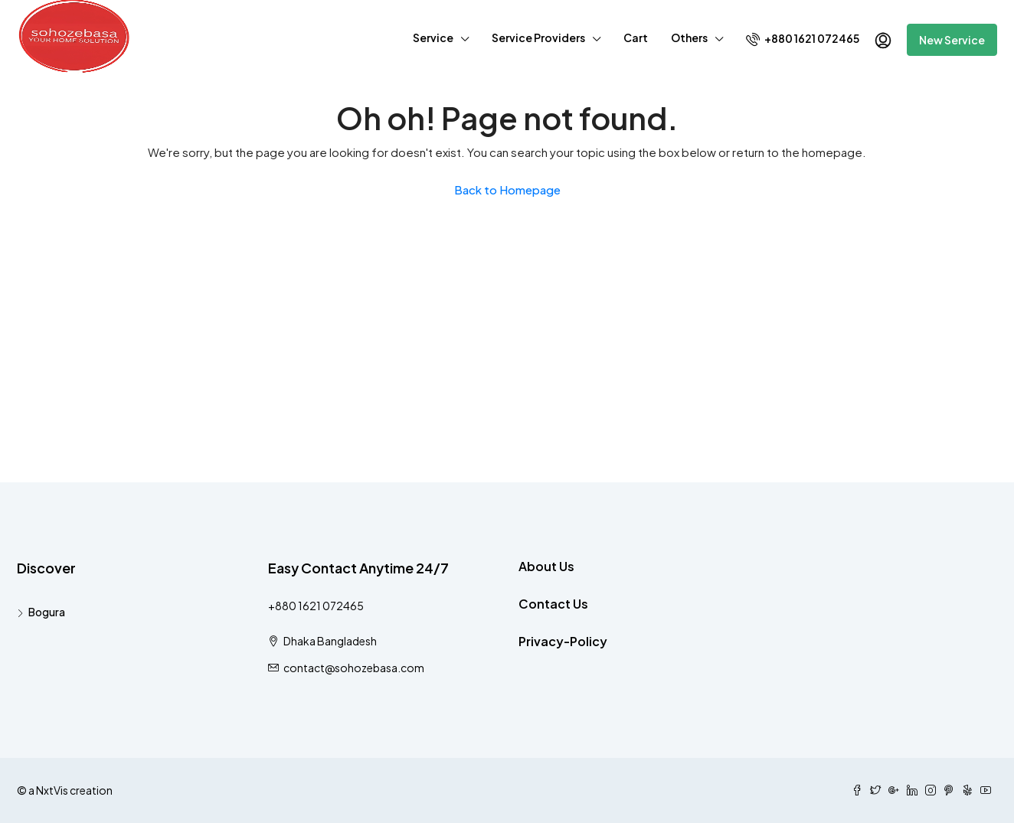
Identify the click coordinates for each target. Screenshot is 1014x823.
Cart (635, 37)
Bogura (46, 612)
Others (689, 37)
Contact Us (553, 604)
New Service (952, 40)
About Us (546, 566)
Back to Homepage (507, 189)
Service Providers (538, 37)
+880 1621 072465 (802, 38)
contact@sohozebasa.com (353, 667)
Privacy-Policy (562, 641)
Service (433, 37)
